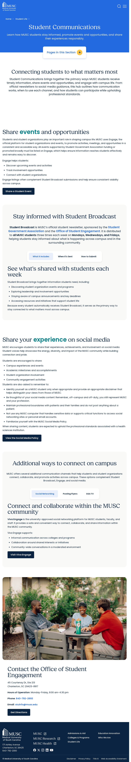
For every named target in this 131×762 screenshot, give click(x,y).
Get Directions (19, 712)
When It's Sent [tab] (65, 256)
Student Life (21, 19)
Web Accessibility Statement (114, 758)
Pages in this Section (64, 52)
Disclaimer (71, 758)
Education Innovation (109, 733)
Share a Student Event (18, 191)
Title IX (96, 758)
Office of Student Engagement (78, 231)
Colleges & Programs (78, 737)
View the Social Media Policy (22, 438)
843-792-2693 (24, 698)
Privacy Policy (84, 758)
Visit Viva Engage (21, 554)
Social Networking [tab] (44, 493)
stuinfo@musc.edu (26, 704)
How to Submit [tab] (88, 256)
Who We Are (104, 737)
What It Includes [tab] (41, 256)
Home (8, 19)
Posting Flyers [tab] (70, 493)
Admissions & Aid (76, 733)
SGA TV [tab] (90, 493)
